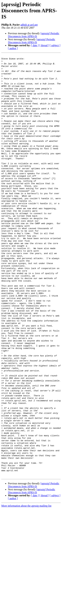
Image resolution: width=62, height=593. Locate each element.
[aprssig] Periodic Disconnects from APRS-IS (33, 35)
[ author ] (13, 48)
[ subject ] (55, 45)
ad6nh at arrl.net (29, 24)
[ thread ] (44, 45)
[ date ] (35, 45)
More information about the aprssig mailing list (26, 590)
